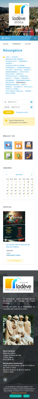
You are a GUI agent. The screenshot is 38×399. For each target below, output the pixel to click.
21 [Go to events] (20, 191)
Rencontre (10, 82)
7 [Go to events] (20, 185)
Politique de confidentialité (19, 393)
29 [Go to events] (15, 182)
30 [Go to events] (20, 182)
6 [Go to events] (28, 197)
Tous (8, 57)
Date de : (7, 107)
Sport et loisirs (12, 89)
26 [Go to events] (11, 194)
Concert (9, 63)
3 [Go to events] (32, 182)
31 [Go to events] (32, 194)
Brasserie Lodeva (13, 255)
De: (5, 102)
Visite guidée (10, 93)
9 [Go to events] (28, 185)
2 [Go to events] (28, 182)
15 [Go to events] (24, 188)
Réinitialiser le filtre (22, 112)
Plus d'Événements (14, 260)
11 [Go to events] (7, 188)
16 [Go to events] (28, 188)
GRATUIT (9, 78)
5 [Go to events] (11, 185)
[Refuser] (35, 392)
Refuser (26, 396)
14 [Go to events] (20, 188)
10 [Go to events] (32, 185)
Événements (16, 44)
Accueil (6, 44)
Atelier (14, 57)
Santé (23, 85)
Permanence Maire (23, 80)
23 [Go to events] (28, 191)
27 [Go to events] (7, 182)
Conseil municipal (24, 67)
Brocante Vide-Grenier (14, 59)
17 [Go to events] (32, 188)
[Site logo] (19, 25)
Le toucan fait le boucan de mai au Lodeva (18, 246)
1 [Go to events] (24, 182)
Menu (19, 38)
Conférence (10, 67)
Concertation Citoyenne (15, 65)
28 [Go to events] (11, 182)
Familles (19, 74)
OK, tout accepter (15, 396)
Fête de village (11, 76)
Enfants (27, 70)
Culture (28, 44)
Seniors (9, 87)
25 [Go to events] (7, 194)
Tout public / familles (14, 91)
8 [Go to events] (24, 185)
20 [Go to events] (15, 191)
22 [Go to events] (24, 191)
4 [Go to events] (7, 185)
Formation (23, 76)
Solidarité (18, 87)
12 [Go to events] (11, 188)
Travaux (28, 91)
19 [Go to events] (11, 191)
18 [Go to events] (7, 191)
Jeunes (16, 78)
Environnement (12, 72)
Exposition (24, 72)
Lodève (19, 28)
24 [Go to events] (32, 191)
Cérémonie (23, 61)
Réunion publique (12, 85)
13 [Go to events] (15, 188)
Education (18, 70)
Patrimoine (10, 80)
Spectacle (28, 87)
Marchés (25, 78)
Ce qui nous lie (11, 61)
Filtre (8, 112)
